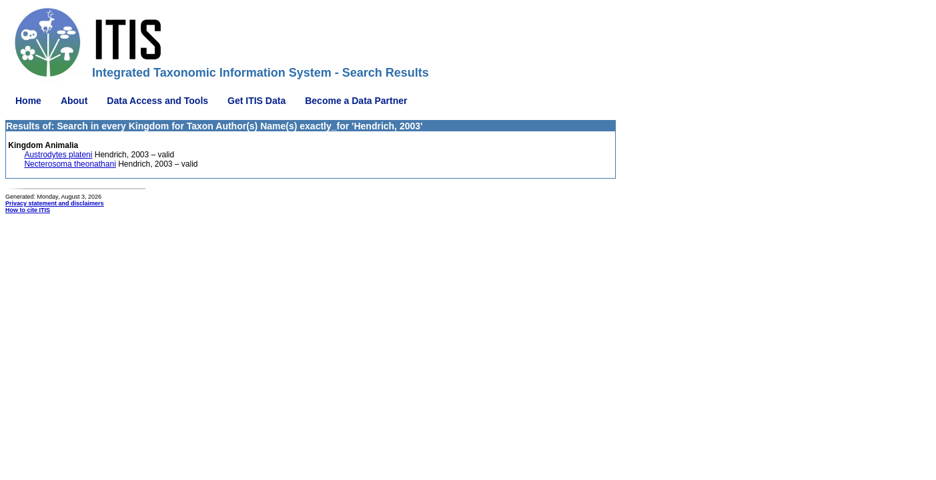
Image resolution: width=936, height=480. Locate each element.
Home (28, 100)
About (74, 100)
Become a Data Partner (356, 100)
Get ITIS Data (256, 100)
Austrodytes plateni (58, 154)
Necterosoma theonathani (69, 164)
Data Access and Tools (157, 100)
